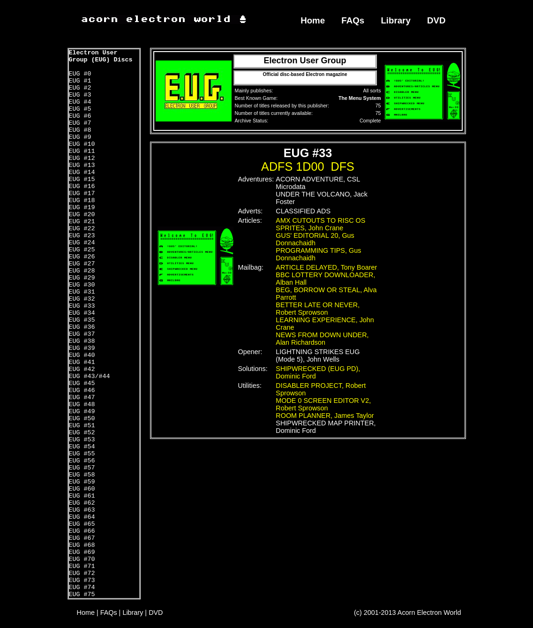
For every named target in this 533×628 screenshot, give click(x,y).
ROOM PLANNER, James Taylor (325, 415)
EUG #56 (82, 460)
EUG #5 (80, 109)
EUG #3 (80, 94)
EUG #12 (82, 158)
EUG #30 (82, 284)
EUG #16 (82, 186)
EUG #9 (80, 137)
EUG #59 (82, 481)
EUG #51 (82, 425)
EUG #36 (82, 327)
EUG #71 (82, 566)
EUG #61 (82, 495)
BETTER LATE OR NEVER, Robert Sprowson (318, 308)
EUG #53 (82, 439)
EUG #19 (82, 207)
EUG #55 (82, 453)
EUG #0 (80, 73)
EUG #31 (82, 291)
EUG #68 (82, 545)
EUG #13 (82, 165)
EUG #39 (82, 348)
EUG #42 (82, 369)
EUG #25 (82, 249)
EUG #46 (82, 390)
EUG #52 (82, 432)
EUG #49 (82, 411)
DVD (436, 20)
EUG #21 (82, 221)
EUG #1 (80, 80)
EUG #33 (82, 306)
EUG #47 (82, 397)
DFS (342, 166)
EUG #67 (82, 538)
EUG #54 (82, 446)
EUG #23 (82, 235)
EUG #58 (82, 474)
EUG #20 (82, 214)
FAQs (352, 20)
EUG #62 (82, 503)
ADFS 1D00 (292, 166)
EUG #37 (82, 334)
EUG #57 (82, 467)
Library (395, 20)
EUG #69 (82, 552)
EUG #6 (80, 116)
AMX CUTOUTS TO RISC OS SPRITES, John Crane (320, 224)
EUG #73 (82, 580)
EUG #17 (82, 193)
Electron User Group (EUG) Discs (101, 56)
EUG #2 (80, 87)
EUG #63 (82, 510)
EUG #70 (82, 559)
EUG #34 (82, 313)
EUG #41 (82, 362)
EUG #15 (82, 179)
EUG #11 (82, 151)
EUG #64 (82, 517)
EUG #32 (82, 299)
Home (312, 20)
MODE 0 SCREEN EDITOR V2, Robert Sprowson (323, 404)
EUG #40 (82, 355)
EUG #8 (80, 130)
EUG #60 (82, 488)
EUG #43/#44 (89, 376)
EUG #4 (80, 102)
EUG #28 (82, 270)
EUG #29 (82, 277)
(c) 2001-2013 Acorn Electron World (407, 612)
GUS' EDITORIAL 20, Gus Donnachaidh (315, 239)
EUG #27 (82, 263)
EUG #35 (82, 320)
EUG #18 (82, 200)
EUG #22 (82, 228)
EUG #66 (82, 531)
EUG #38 (82, 341)
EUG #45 (82, 383)
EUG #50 (82, 418)
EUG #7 (80, 123)
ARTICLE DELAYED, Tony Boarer (326, 267)
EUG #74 (82, 587)
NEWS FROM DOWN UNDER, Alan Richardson (322, 338)
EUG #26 (82, 256)
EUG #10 (82, 144)
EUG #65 (82, 524)
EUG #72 (82, 573)
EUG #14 (82, 172)
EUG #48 (82, 404)
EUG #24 (82, 242)
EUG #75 (82, 594)
